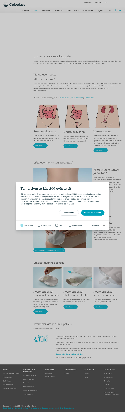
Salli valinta (69, 213)
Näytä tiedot (97, 225)
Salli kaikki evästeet (92, 213)
